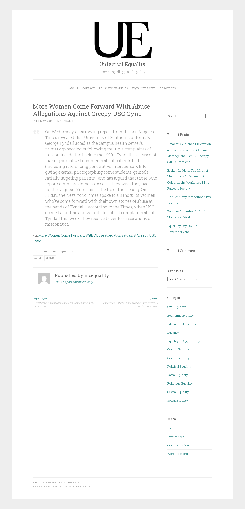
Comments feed (178, 445)
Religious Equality (180, 383)
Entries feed (176, 437)
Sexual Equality (60, 251)
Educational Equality (181, 324)
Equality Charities (113, 88)
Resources (168, 88)
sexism (50, 258)
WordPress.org (177, 454)
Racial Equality (177, 375)
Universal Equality (122, 64)
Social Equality (177, 400)
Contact (88, 88)
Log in (171, 428)
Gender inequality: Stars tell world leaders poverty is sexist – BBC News (127, 302)
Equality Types (144, 88)
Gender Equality (178, 349)
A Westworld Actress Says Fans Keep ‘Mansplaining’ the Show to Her (64, 302)
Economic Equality (180, 315)
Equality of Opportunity (183, 341)
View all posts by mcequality (74, 282)
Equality (173, 332)
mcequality (66, 121)
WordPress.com (80, 486)
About (73, 88)
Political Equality (179, 366)
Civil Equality (176, 307)
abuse (38, 258)
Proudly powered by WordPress (56, 482)
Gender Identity (178, 358)
